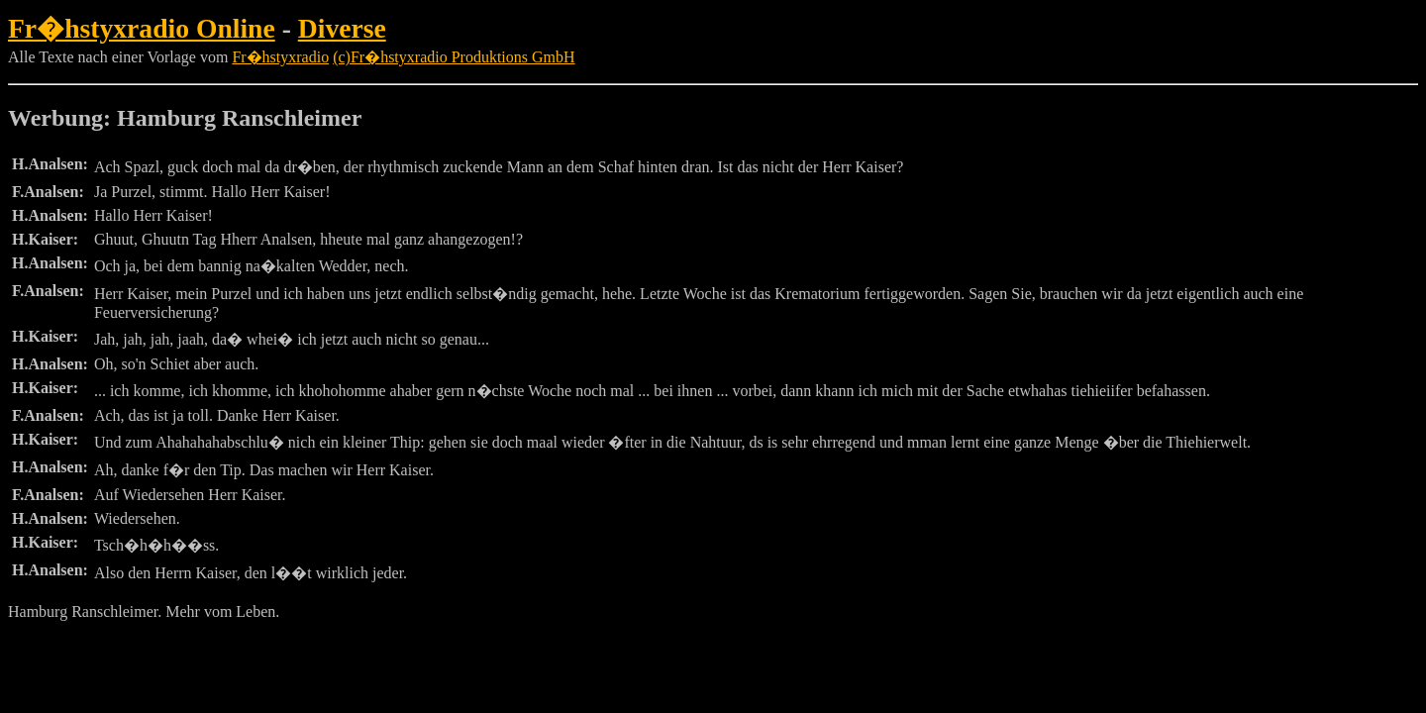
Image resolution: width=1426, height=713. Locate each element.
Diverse (342, 28)
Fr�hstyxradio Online (141, 28)
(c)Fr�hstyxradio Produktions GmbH (453, 57)
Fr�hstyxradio (280, 57)
